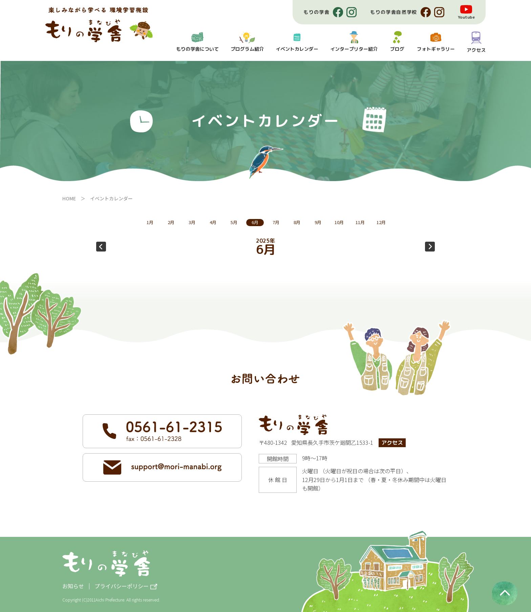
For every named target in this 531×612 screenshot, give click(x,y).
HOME (69, 198)
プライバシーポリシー (121, 586)
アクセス (392, 442)
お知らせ (73, 586)
